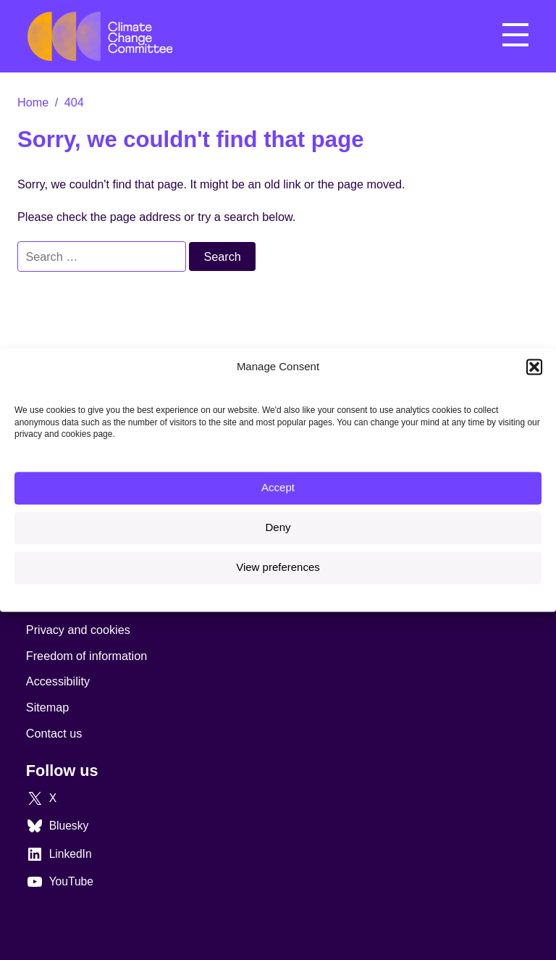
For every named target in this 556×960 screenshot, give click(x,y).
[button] (534, 366)
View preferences (278, 568)
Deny (277, 528)
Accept (278, 488)
